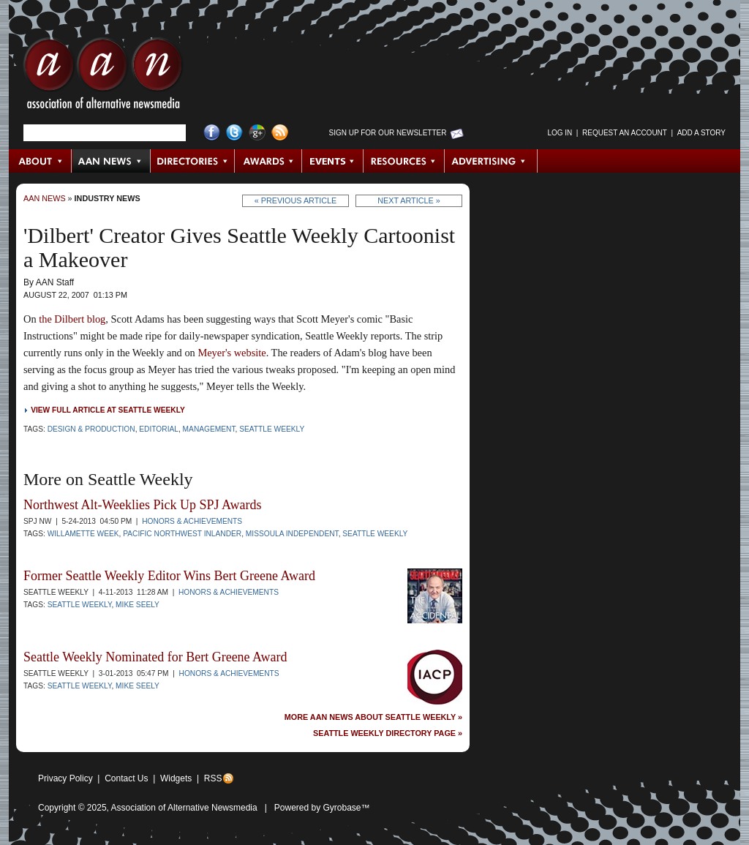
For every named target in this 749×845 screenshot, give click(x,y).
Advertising (491, 161)
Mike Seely (137, 605)
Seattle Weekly (271, 429)
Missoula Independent (292, 534)
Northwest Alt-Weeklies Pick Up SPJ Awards (142, 504)
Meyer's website (231, 352)
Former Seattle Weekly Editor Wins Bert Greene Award (169, 575)
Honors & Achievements (192, 521)
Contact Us (126, 778)
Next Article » (408, 200)
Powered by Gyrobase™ (322, 808)
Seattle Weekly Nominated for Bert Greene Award (155, 657)
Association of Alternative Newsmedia (184, 808)
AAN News (111, 161)
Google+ (257, 132)
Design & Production (91, 429)
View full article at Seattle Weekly (108, 410)
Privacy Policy (65, 778)
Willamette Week (83, 534)
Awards (268, 161)
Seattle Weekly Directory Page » (387, 733)
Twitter (234, 132)
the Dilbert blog (72, 319)
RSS (213, 778)
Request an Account (624, 133)
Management (209, 429)
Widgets (176, 778)
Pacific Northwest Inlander (182, 534)
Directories (193, 161)
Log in (559, 133)
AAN (103, 77)
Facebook (211, 132)
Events (333, 161)
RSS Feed (279, 132)
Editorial (158, 429)
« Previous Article (296, 200)
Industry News (107, 198)
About (40, 161)
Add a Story (701, 133)
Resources (404, 161)
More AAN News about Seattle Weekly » (373, 717)
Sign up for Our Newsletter (388, 133)
